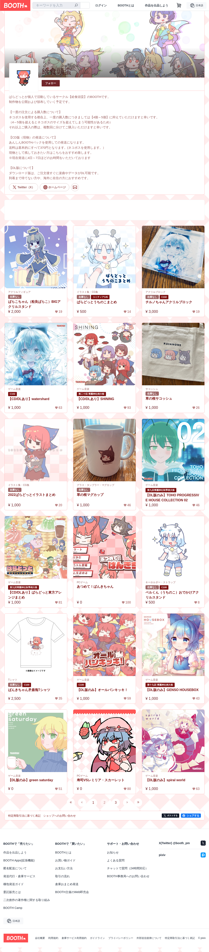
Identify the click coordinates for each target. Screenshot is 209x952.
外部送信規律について (149, 938)
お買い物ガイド (65, 860)
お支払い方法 (64, 868)
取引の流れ (62, 876)
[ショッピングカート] (179, 5)
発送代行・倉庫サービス (19, 876)
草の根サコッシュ (159, 398)
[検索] (76, 6)
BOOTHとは (126, 5)
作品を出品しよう (156, 5)
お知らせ (113, 852)
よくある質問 (115, 860)
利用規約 (53, 938)
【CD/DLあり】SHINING (95, 399)
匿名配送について (15, 868)
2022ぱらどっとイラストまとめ (32, 495)
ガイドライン (97, 938)
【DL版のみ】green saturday (30, 780)
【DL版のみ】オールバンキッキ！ (102, 690)
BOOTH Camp (12, 908)
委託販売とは (12, 892)
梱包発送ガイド (13, 884)
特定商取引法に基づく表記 (180, 938)
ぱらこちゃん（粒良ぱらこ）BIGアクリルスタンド (34, 304)
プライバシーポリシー (120, 938)
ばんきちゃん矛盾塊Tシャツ (29, 690)
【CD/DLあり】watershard (28, 399)
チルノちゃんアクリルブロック (169, 302)
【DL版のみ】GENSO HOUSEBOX (172, 690)
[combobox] (56, 5)
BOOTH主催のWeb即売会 (72, 892)
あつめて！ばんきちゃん (95, 586)
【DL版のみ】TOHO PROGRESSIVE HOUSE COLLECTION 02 (172, 497)
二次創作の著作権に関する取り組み (26, 900)
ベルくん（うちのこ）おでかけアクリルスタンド (172, 595)
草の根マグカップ (90, 495)
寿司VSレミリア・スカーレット (100, 780)
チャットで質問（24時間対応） (127, 868)
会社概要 (40, 938)
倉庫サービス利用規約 (74, 938)
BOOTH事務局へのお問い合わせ (128, 876)
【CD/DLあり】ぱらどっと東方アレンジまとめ (35, 595)
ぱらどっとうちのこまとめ (97, 302)
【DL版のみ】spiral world (165, 780)
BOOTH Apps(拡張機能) (19, 860)
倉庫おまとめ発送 (66, 884)
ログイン (101, 5)
